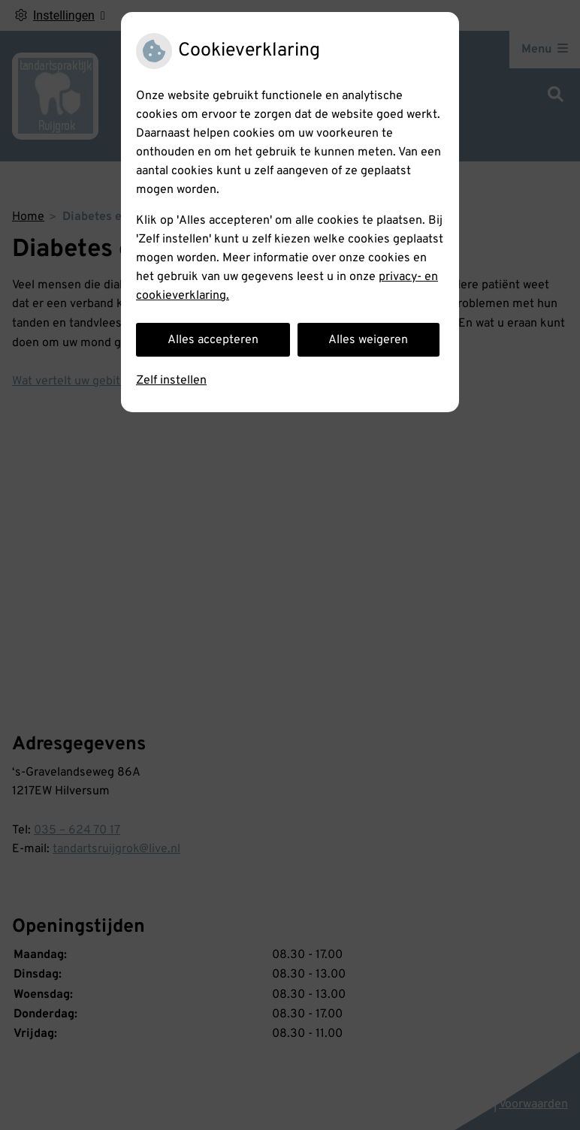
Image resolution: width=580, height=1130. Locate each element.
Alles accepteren (213, 340)
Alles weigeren (368, 340)
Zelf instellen (171, 380)
